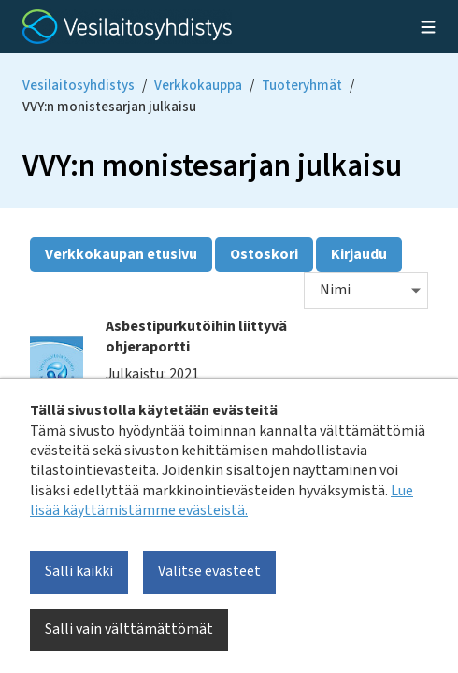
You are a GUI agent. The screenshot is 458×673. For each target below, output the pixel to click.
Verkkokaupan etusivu (121, 254)
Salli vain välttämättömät (129, 629)
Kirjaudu (359, 254)
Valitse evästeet (209, 571)
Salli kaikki (79, 571)
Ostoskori (264, 254)
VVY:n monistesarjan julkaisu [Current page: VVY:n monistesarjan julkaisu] (109, 107)
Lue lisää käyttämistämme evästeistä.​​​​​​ (221, 500)
